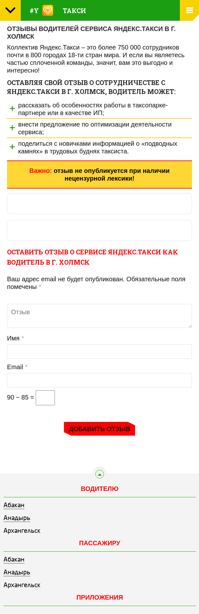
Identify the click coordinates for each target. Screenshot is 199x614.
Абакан (14, 505)
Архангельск (22, 531)
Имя (15, 338)
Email (17, 366)
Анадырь (17, 518)
